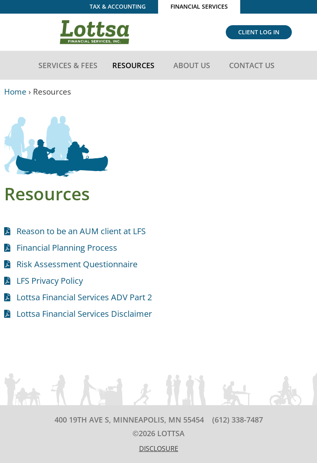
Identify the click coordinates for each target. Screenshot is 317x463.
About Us (193, 65)
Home (15, 91)
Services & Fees (67, 65)
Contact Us (254, 65)
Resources (135, 65)
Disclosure (158, 448)
